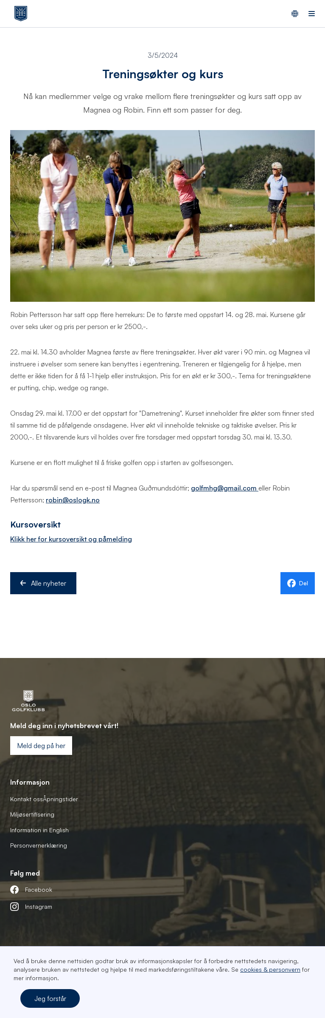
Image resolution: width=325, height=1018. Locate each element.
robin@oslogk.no (73, 500)
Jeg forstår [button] (50, 998)
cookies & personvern (270, 969)
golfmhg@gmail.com (224, 488)
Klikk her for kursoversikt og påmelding (71, 539)
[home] (18, 13)
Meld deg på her (41, 745)
